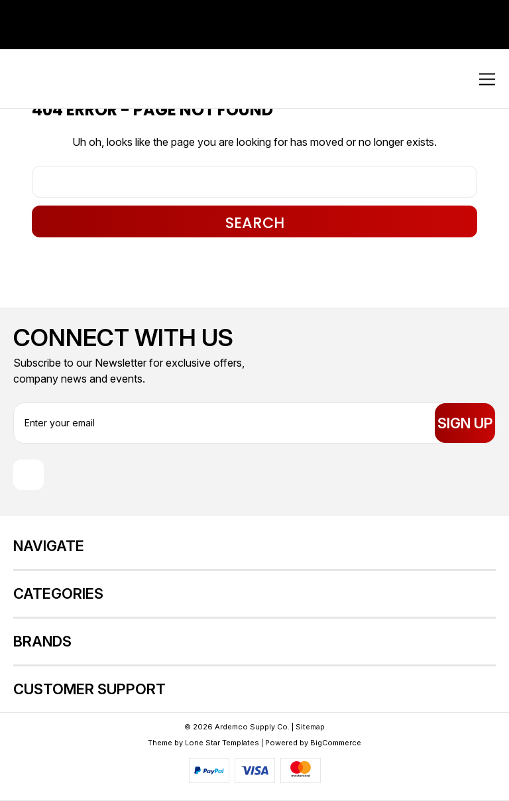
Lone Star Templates (222, 742)
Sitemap (310, 726)
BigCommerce (335, 742)
